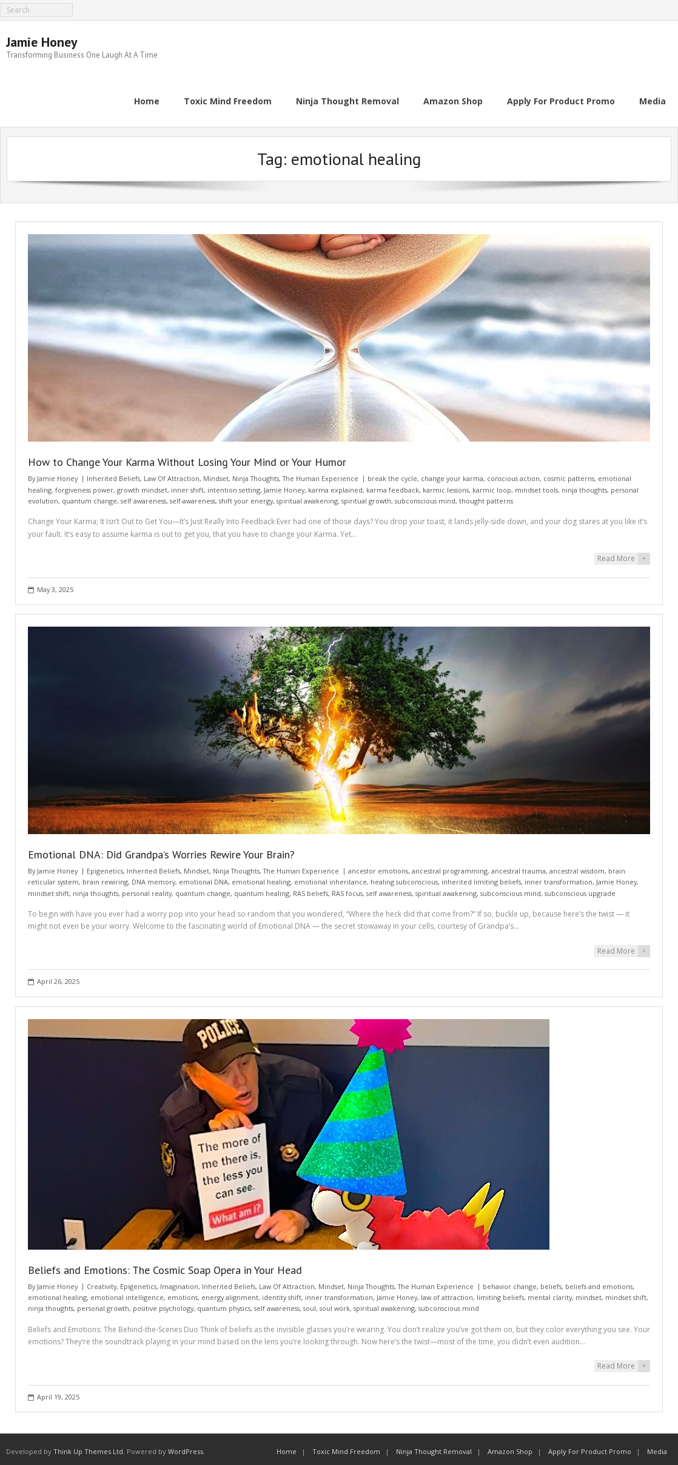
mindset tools (536, 485)
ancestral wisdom (577, 866)
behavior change (510, 1281)
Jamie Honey (57, 474)
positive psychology (163, 1303)
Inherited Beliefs (113, 474)
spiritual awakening (307, 496)
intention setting (233, 485)
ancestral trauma (518, 866)
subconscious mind (425, 496)
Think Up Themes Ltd (88, 1447)
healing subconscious (404, 877)
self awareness (143, 496)
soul (309, 1303)
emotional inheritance (330, 877)
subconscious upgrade (580, 888)
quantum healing (261, 888)
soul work (335, 1303)
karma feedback (392, 485)
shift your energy (246, 496)
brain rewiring (105, 877)
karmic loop (491, 485)
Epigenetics (105, 866)
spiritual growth (366, 496)
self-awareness (192, 496)
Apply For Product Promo (589, 1447)
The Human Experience (320, 474)
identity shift (281, 1292)
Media (657, 1447)
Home (287, 1447)
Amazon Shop (510, 1447)
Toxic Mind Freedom (346, 1447)
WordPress (185, 1447)
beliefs (551, 1281)
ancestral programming (450, 866)
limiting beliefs (500, 1292)
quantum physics (223, 1303)
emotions (182, 1292)
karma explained (335, 485)
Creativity (101, 1281)
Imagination (179, 1281)
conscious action (513, 474)
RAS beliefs (310, 888)
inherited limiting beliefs (481, 877)
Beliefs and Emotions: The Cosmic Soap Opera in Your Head (165, 1265)
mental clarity (550, 1292)
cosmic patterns (568, 474)
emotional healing (261, 877)
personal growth (103, 1303)
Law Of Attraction (172, 474)
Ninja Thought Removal (434, 1447)
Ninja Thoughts (255, 474)
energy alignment (229, 1292)
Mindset (216, 474)
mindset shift (48, 888)
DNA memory (153, 877)
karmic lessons (446, 485)
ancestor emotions (378, 866)
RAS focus (347, 888)
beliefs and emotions (599, 1281)
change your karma (452, 474)
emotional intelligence (127, 1292)
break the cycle (392, 474)
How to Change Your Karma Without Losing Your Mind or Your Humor (187, 458)
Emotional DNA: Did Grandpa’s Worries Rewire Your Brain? (161, 850)
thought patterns (486, 496)
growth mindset (142, 485)
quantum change (89, 496)
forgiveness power (84, 485)
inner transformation (558, 877)
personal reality (147, 888)
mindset (589, 1292)
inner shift (187, 485)
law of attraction (447, 1292)
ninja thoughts (584, 485)
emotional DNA (203, 877)
